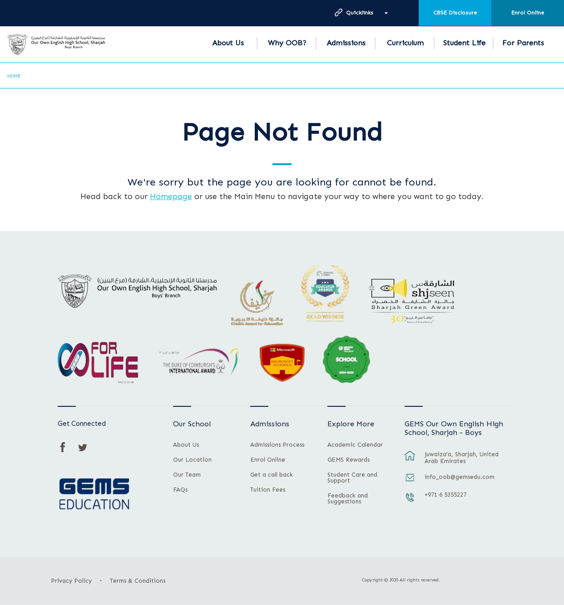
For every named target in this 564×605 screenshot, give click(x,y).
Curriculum (405, 43)
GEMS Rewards (348, 460)
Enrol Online (527, 13)
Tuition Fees (267, 490)
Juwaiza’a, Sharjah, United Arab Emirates (462, 457)
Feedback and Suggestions (347, 499)
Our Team (187, 475)
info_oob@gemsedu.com (460, 476)
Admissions (346, 43)
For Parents (523, 43)
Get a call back (271, 475)
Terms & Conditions (137, 580)
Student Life (464, 43)
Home (13, 76)
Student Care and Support (352, 478)
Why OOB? (287, 43)
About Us (228, 43)
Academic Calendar (355, 445)
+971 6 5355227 (445, 494)
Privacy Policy (71, 580)
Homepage (171, 196)
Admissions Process (277, 445)
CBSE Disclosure (455, 13)
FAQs (180, 490)
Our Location (192, 460)
